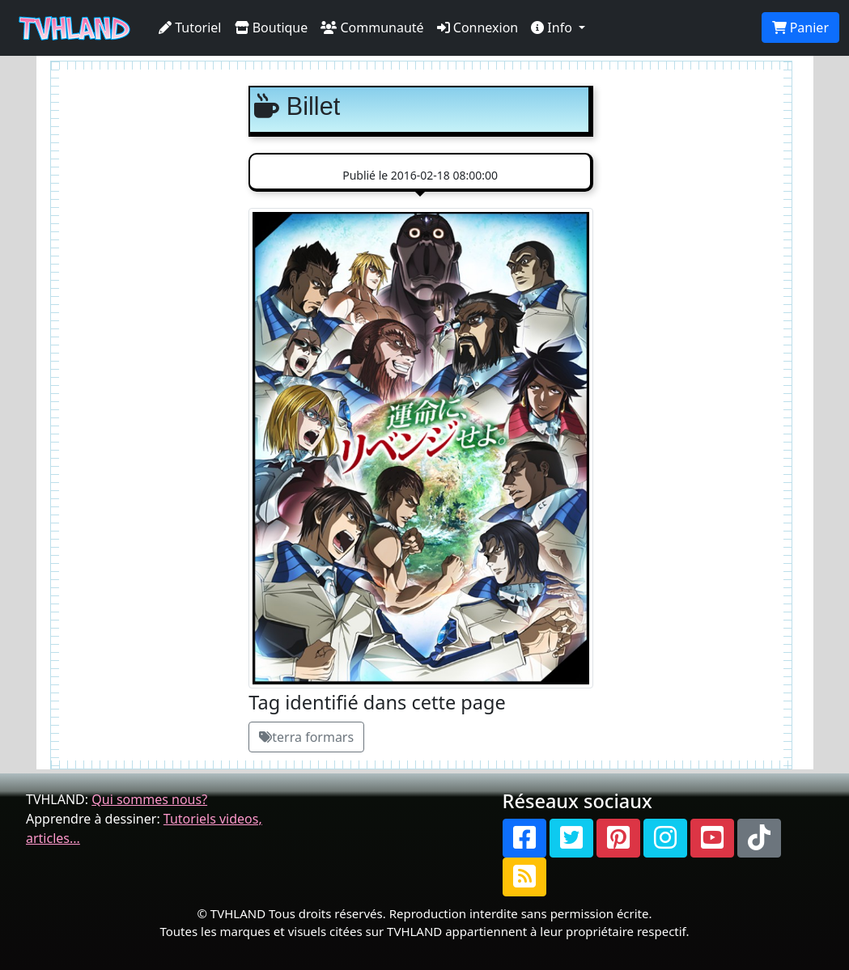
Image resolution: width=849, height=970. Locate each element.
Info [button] (553, 27)
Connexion (478, 27)
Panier (800, 27)
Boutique (271, 27)
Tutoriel (190, 27)
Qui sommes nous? (149, 799)
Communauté (371, 27)
